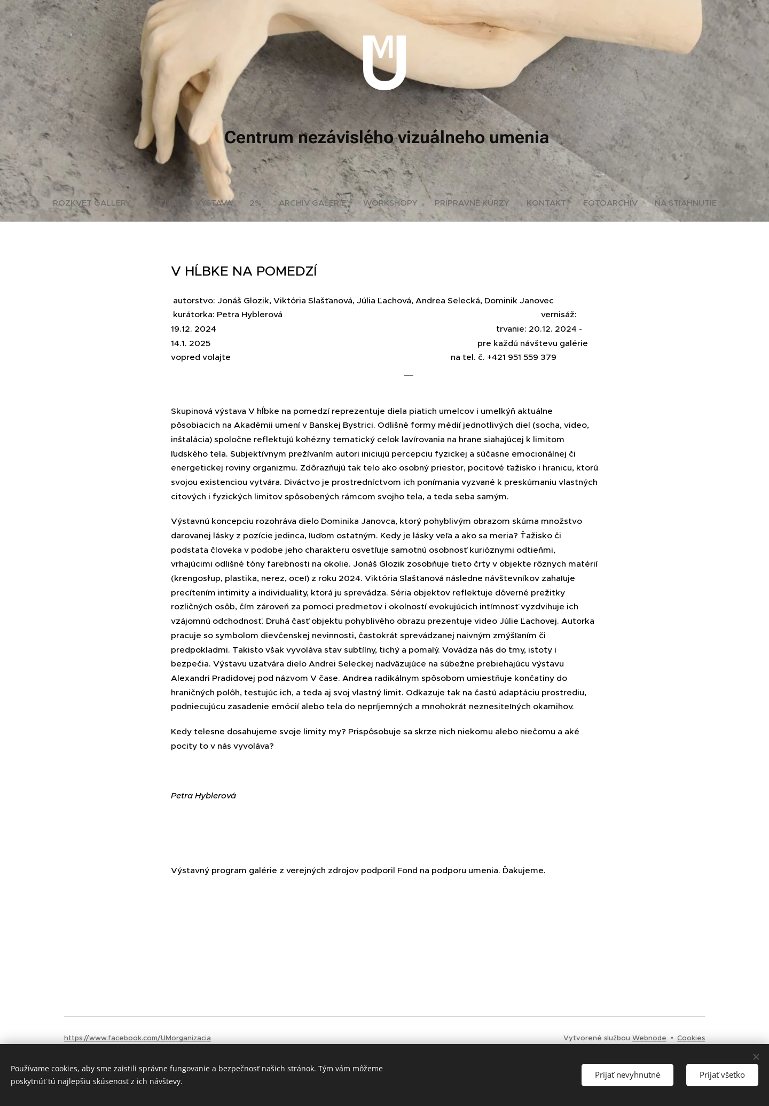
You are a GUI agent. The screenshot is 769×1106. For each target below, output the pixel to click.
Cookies (691, 1037)
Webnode (649, 1037)
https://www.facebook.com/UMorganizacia (137, 1037)
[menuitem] (96, 203)
